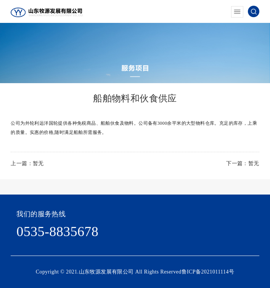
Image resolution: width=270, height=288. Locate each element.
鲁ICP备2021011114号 (208, 272)
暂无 (38, 163)
